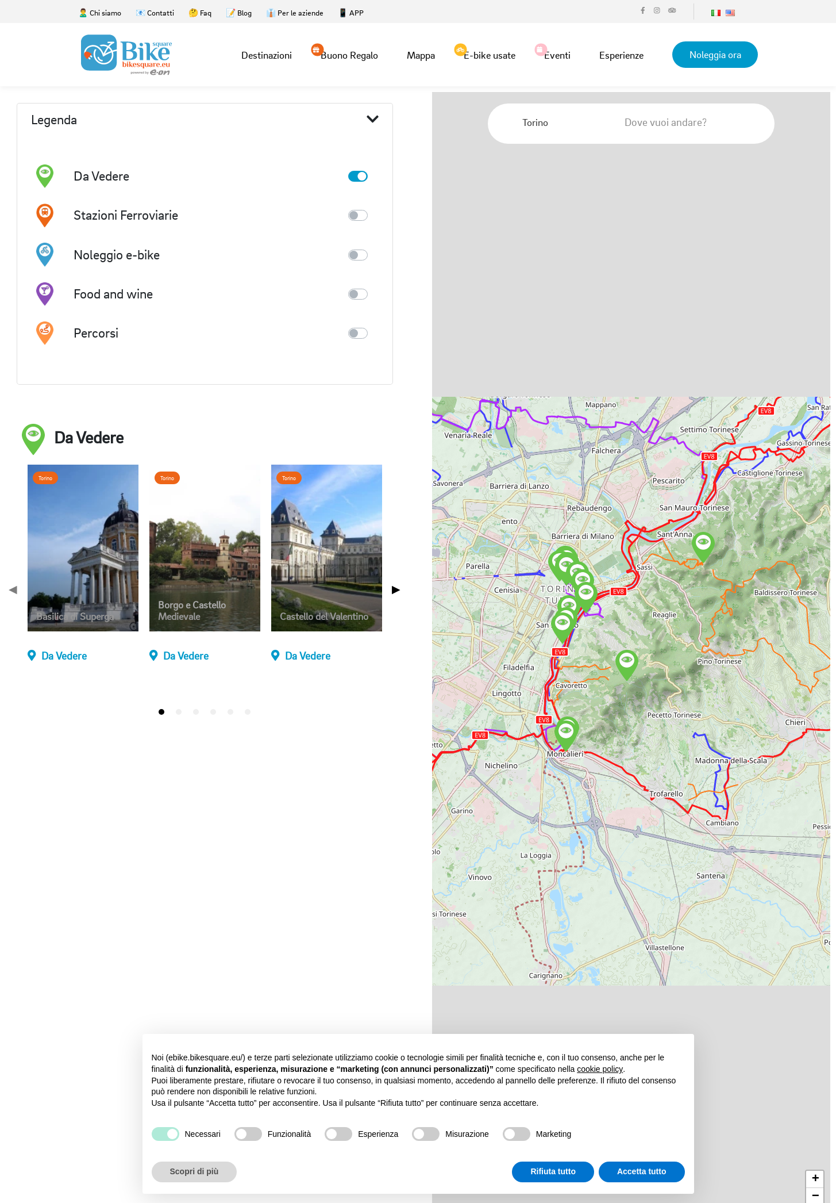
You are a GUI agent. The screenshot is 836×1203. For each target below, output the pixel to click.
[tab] (161, 712)
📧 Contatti (155, 12)
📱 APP (351, 12)
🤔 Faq (199, 12)
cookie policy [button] (600, 1069)
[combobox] (559, 122)
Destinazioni (266, 55)
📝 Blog (239, 12)
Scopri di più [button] (194, 1171)
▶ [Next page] (396, 589)
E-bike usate (489, 54)
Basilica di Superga (75, 617)
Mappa (420, 55)
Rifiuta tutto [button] (553, 1171)
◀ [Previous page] (13, 589)
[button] (703, 548)
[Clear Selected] (583, 122)
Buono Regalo (348, 54)
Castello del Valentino (324, 617)
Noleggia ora (715, 54)
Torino (45, 477)
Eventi (557, 54)
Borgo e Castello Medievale (192, 611)
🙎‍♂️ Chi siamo (99, 12)
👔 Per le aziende (294, 12)
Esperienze (621, 55)
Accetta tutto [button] (642, 1171)
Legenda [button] (205, 120)
